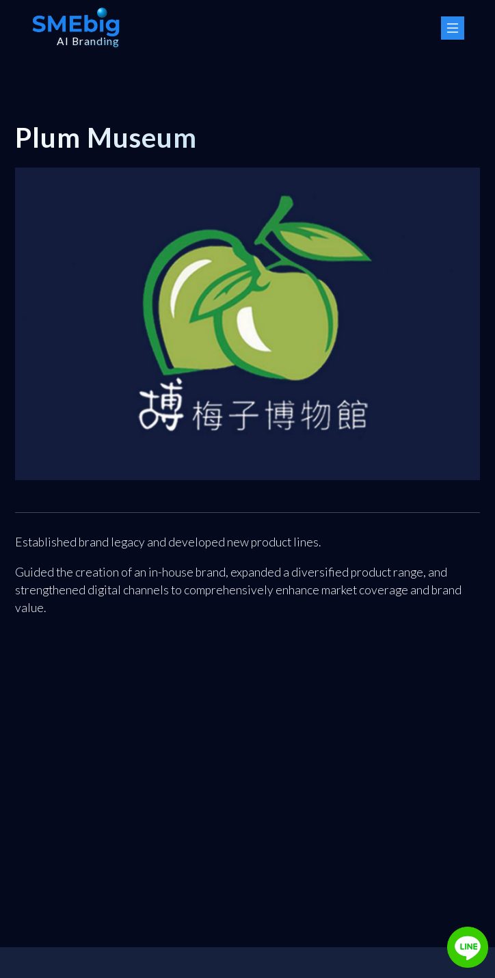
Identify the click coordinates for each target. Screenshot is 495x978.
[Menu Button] (452, 28)
